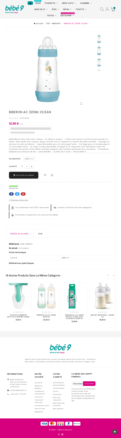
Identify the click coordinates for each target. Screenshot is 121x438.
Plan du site (40, 409)
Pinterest (23, 194)
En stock (13, 248)
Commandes (58, 388)
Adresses (57, 394)
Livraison (38, 383)
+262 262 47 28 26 (18, 394)
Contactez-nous (42, 405)
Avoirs (55, 391)
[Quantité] (22, 166)
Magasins (39, 412)
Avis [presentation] (40, 233)
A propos (39, 397)
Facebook (11, 194)
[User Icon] (107, 9)
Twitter (17, 194)
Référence (14, 244)
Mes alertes (58, 409)
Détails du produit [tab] (19, 233)
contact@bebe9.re (18, 390)
